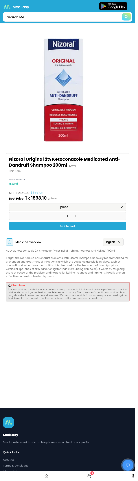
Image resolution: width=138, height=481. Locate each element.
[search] (67, 17)
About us (8, 460)
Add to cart (67, 225)
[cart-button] (89, 476)
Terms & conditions (15, 465)
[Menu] (5, 476)
